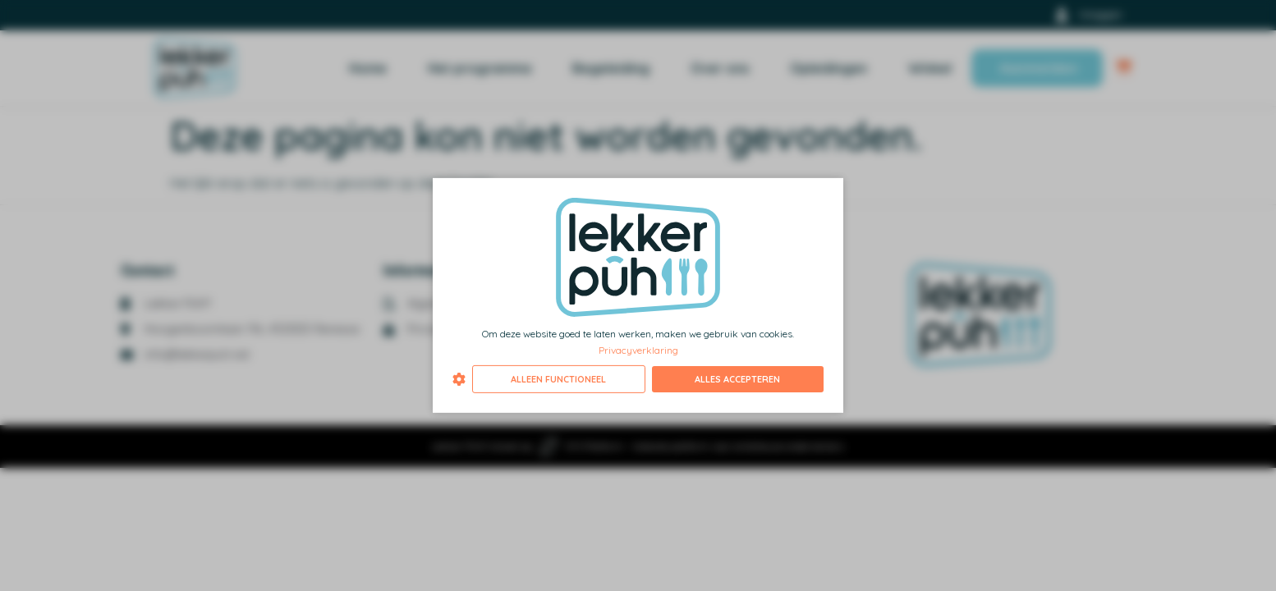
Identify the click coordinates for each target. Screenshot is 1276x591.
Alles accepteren (737, 379)
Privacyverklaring (638, 349)
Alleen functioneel (558, 379)
